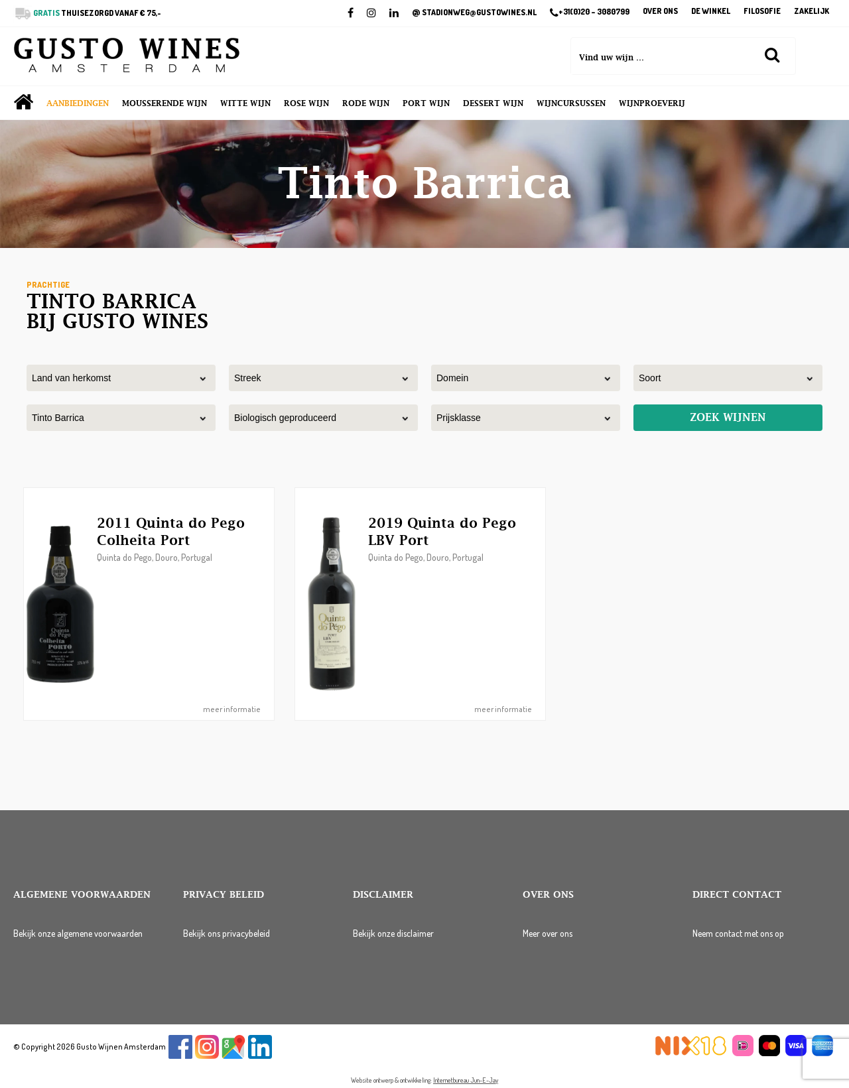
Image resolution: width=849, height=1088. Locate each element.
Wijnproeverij (652, 103)
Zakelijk (811, 11)
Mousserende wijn (164, 103)
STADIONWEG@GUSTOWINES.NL (474, 12)
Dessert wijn (493, 103)
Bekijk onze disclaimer (393, 933)
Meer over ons (547, 933)
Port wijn (426, 103)
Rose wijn (306, 103)
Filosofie (762, 11)
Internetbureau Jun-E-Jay (465, 1080)
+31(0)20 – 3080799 (589, 12)
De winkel (710, 11)
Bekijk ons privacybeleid (226, 933)
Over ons (660, 11)
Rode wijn (365, 103)
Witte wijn (245, 103)
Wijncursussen (571, 103)
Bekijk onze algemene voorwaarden (78, 933)
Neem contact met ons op (738, 933)
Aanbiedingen (77, 103)
